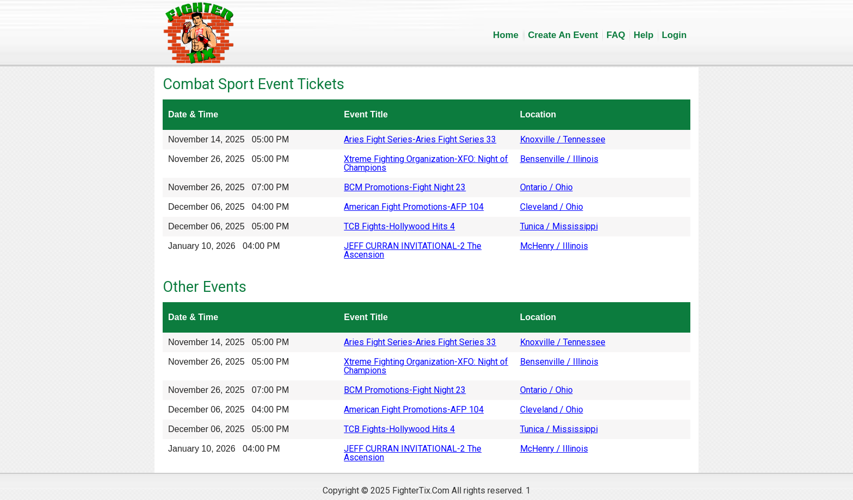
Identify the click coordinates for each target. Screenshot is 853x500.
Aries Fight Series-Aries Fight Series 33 (420, 139)
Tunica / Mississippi (559, 226)
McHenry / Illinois (554, 246)
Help (643, 35)
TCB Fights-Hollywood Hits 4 (399, 226)
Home (505, 35)
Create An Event (563, 35)
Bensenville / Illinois (559, 159)
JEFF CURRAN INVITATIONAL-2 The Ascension (412, 250)
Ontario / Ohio (546, 187)
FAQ (616, 35)
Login (674, 35)
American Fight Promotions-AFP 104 (414, 207)
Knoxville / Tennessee (562, 139)
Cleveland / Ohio (551, 207)
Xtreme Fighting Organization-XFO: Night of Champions (426, 163)
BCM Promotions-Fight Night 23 (405, 187)
